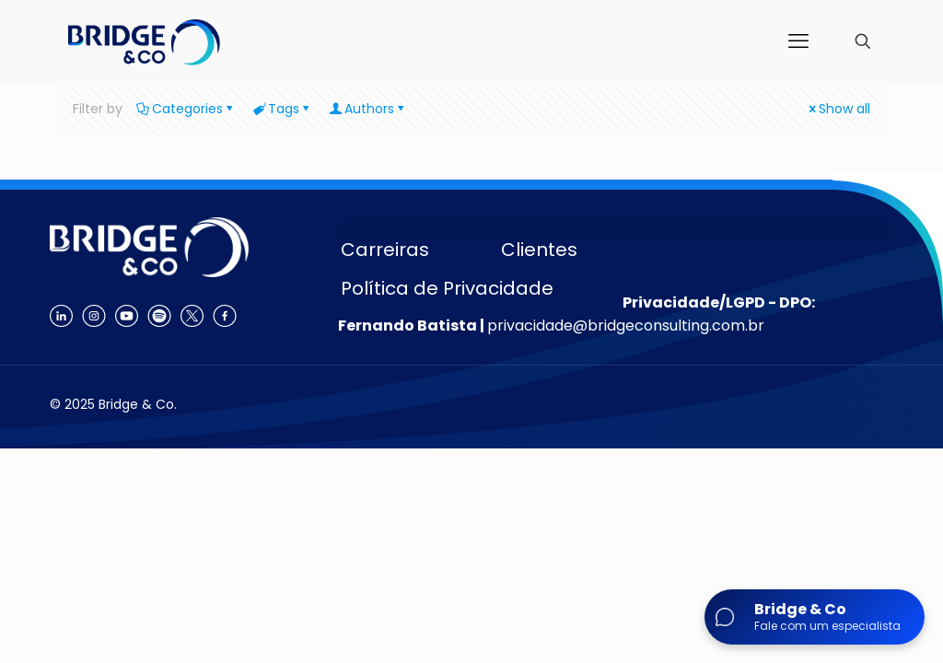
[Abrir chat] (814, 617)
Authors (368, 108)
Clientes (539, 249)
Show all (838, 108)
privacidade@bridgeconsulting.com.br (625, 325)
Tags (282, 108)
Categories (186, 108)
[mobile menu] (798, 41)
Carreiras (385, 249)
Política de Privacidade (447, 288)
